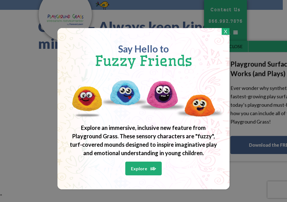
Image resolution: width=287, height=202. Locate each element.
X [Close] (225, 31)
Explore (139, 168)
